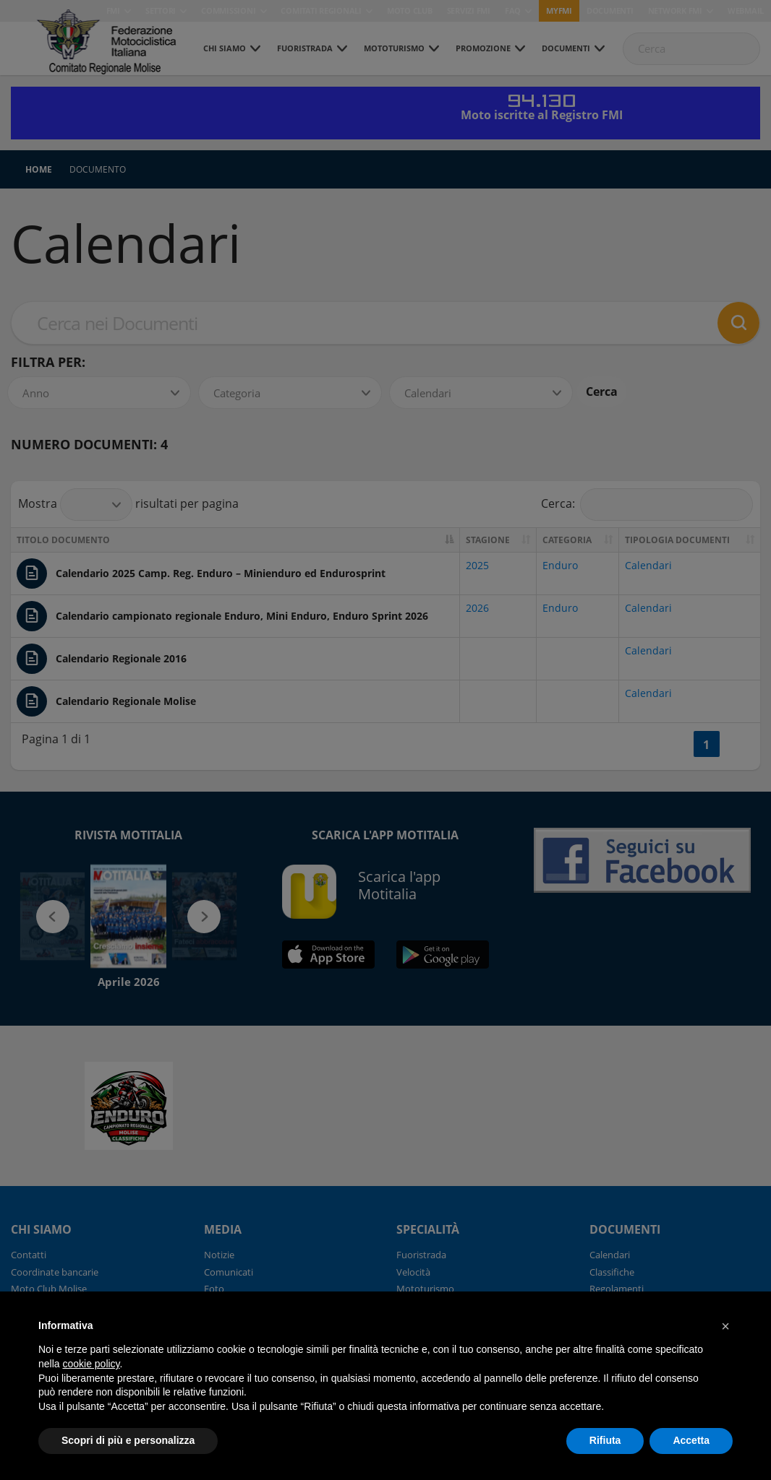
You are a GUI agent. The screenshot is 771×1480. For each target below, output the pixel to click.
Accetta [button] (691, 1440)
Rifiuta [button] (605, 1440)
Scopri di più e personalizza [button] (128, 1440)
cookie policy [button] (90, 1363)
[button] (725, 1326)
